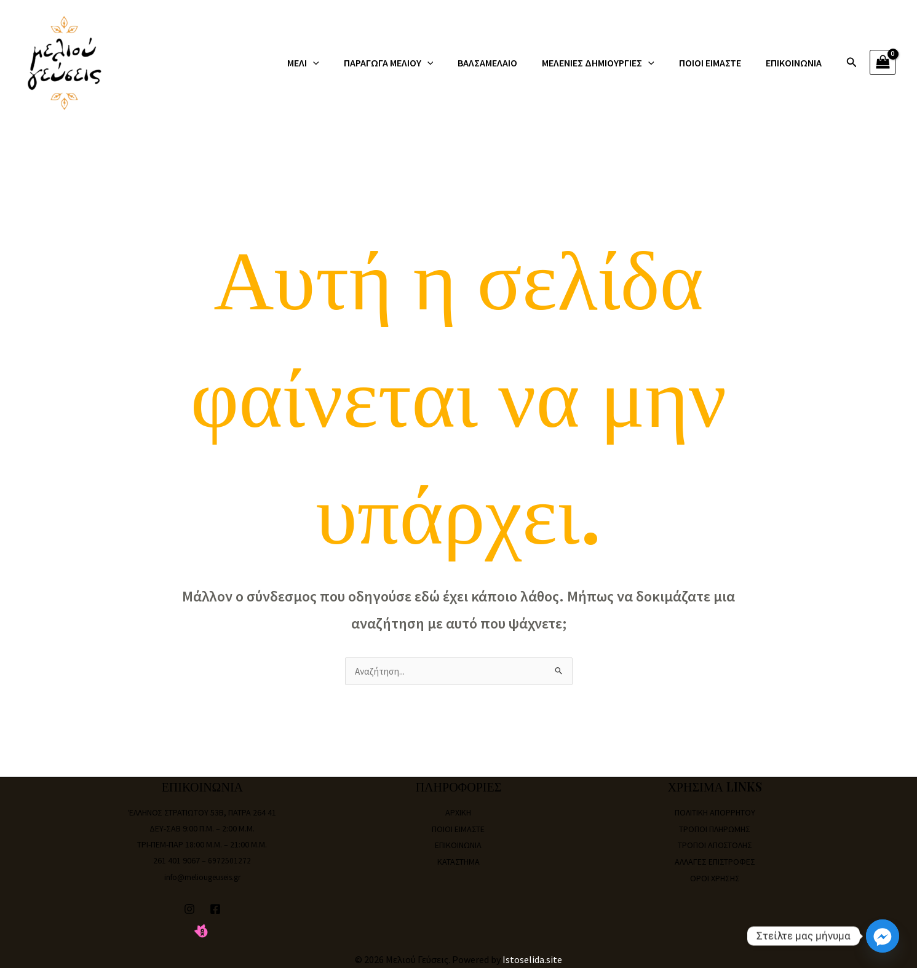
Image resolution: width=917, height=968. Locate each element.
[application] (340, 63)
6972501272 (229, 861)
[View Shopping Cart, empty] (882, 62)
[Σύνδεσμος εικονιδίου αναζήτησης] (851, 63)
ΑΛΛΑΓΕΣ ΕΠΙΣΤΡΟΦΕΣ (715, 861)
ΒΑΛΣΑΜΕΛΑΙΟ (504, 63)
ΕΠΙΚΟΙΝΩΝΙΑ (796, 63)
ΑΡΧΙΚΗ (458, 813)
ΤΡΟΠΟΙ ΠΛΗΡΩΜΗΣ (714, 829)
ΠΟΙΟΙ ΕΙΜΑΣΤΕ (717, 63)
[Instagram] (189, 908)
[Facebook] (215, 908)
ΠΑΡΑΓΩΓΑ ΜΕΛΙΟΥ (411, 63)
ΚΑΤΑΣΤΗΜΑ (458, 861)
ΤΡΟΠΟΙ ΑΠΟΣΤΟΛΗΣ (715, 845)
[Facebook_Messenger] (882, 936)
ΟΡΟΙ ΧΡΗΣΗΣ (715, 877)
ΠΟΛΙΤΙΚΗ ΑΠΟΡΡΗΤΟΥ (715, 813)
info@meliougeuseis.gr (202, 877)
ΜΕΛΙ (330, 63)
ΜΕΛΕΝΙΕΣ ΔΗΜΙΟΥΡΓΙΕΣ (610, 63)
